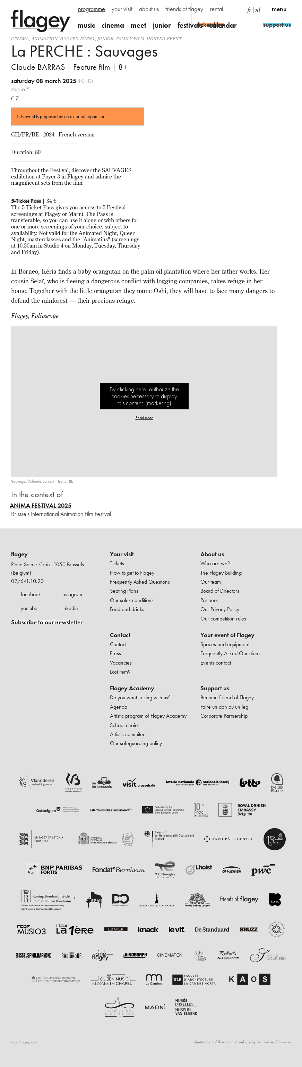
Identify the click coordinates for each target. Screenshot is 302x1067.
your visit (122, 9)
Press (115, 653)
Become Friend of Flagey (227, 697)
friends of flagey (184, 9)
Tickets (117, 563)
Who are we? (215, 563)
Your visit (122, 554)
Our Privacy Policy (219, 609)
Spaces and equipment (224, 644)
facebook (31, 594)
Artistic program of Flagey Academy (148, 715)
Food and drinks (127, 609)
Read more (144, 417)
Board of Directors (219, 590)
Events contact (215, 662)
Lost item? (120, 671)
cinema (113, 25)
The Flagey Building (221, 572)
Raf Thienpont (223, 1042)
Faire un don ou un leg (224, 706)
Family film (130, 38)
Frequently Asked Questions (140, 581)
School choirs (124, 725)
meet (138, 25)
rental (216, 9)
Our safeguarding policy (136, 743)
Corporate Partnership (224, 715)
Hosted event (77, 38)
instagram (71, 594)
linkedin (69, 608)
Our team (210, 581)
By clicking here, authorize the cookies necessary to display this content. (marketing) (144, 396)
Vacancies (121, 662)
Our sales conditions (132, 600)
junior (162, 25)
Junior (105, 38)
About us (212, 554)
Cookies (284, 1042)
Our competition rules (223, 618)
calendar (223, 25)
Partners (209, 600)
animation (45, 38)
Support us (214, 688)
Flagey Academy (132, 688)
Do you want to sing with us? (140, 697)
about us (149, 9)
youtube (29, 608)
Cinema (20, 38)
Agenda (118, 706)
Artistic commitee (128, 734)
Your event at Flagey (227, 635)
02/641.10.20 (27, 581)
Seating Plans (124, 590)
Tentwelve (265, 1042)
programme (91, 9)
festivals (190, 25)
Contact (120, 635)
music (86, 25)
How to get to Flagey (132, 572)
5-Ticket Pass (26, 201)
